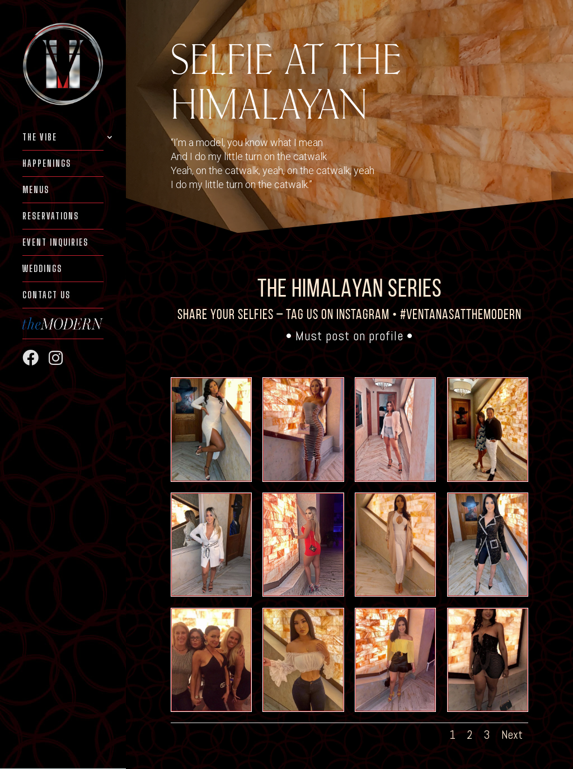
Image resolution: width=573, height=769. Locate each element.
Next (512, 734)
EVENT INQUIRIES (55, 242)
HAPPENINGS (46, 164)
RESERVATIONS (50, 216)
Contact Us (46, 295)
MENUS (35, 190)
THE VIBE (39, 137)
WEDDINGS (42, 269)
